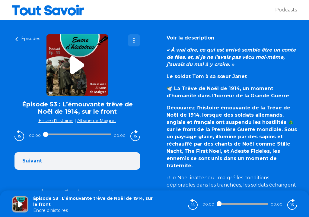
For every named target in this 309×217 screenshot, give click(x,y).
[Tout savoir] (143, 9)
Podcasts (286, 10)
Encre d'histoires (56, 120)
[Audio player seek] (77, 134)
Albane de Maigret (96, 120)
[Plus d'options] (134, 40)
